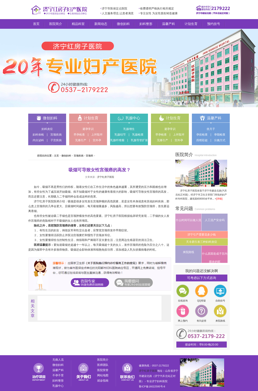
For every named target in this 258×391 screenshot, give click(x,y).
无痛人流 (58, 359)
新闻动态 (100, 24)
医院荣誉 (102, 370)
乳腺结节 (120, 134)
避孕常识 (88, 129)
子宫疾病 (56, 140)
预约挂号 (213, 24)
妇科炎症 (47, 129)
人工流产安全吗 (215, 220)
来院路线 (188, 252)
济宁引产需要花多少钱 (201, 234)
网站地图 (102, 375)
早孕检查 (79, 134)
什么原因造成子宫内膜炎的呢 (214, 257)
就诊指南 (102, 380)
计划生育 (191, 24)
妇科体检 (38, 134)
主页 (56, 155)
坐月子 (211, 129)
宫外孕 (97, 140)
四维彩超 (202, 140)
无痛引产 (80, 140)
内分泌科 (38, 140)
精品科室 (78, 24)
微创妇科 (123, 24)
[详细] (219, 198)
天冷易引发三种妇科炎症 (201, 241)
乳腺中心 (133, 118)
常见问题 (184, 208)
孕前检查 (202, 134)
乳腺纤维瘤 (117, 140)
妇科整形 (145, 24)
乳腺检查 (138, 134)
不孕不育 (58, 375)
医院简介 (55, 24)
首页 (36, 24)
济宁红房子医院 (105, 177)
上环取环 (97, 134)
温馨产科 (168, 24)
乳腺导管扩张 (139, 140)
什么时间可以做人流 (188, 220)
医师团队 (102, 364)
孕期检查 (219, 134)
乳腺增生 (129, 129)
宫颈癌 (89, 155)
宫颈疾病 (56, 134)
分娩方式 (219, 140)
